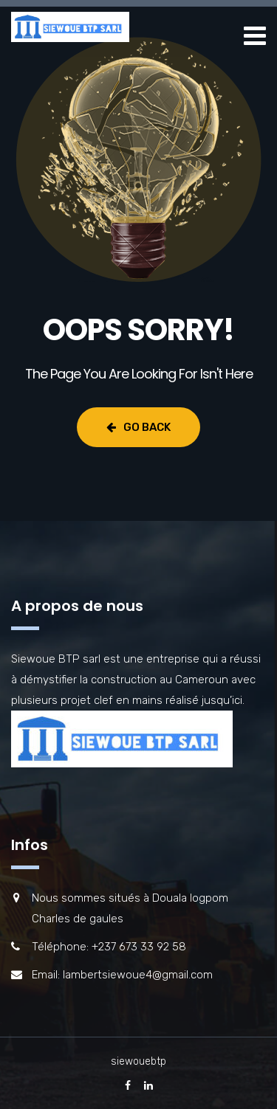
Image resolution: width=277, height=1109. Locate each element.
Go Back (138, 427)
